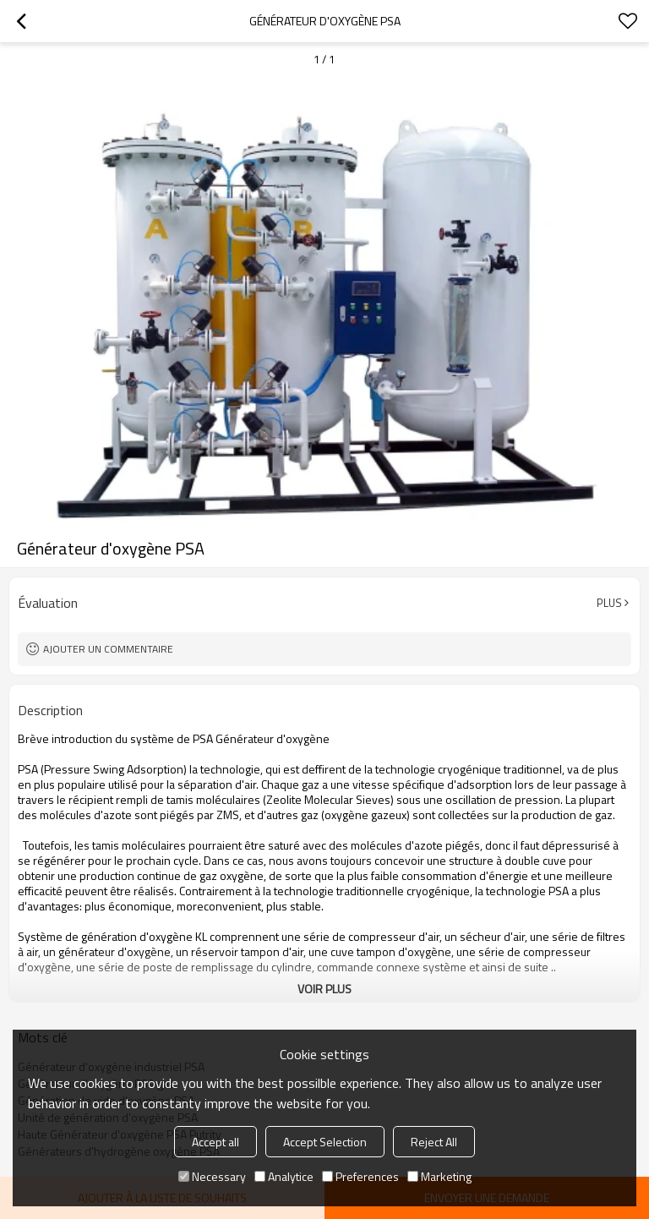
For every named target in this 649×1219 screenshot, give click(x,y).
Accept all (215, 1142)
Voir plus (324, 989)
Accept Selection (325, 1142)
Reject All (434, 1142)
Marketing (439, 1176)
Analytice (284, 1176)
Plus (609, 602)
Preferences (360, 1176)
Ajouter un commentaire (108, 649)
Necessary (212, 1176)
